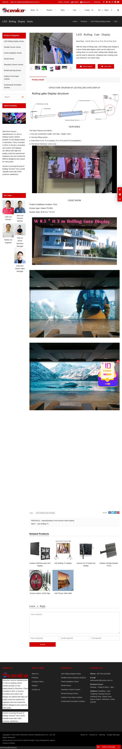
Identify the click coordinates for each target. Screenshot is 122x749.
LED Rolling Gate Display (45, 513)
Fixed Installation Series (13, 53)
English (75, 2)
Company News (37, 682)
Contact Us (36, 689)
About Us (35, 674)
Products (35, 678)
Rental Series (9, 59)
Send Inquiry (86, 66)
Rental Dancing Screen (12, 70)
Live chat (106, 66)
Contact (66, 2)
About (60, 2)
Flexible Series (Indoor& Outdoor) (73, 678)
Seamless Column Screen (13, 65)
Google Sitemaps (113, 735)
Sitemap (102, 735)
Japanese (85, 2)
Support (35, 685)
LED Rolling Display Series (14, 41)
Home (24, 10)
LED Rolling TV (43, 524)
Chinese (95, 2)
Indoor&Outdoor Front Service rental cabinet (57, 521)
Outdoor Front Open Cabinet (11, 77)
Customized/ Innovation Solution (12, 86)
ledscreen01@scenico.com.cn (101, 680)
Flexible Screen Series (12, 47)
